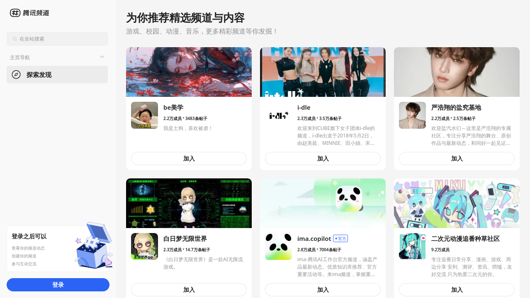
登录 (58, 284)
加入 (189, 158)
